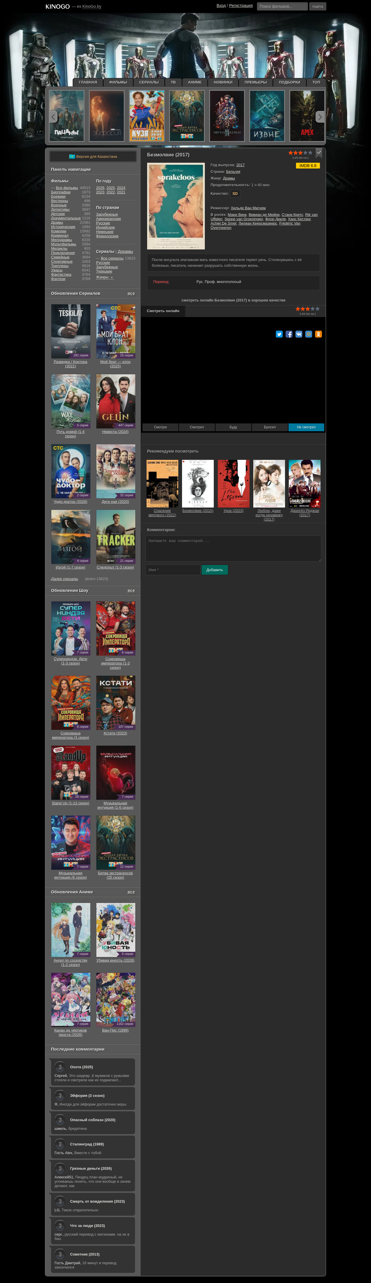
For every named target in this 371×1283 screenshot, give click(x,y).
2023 (100, 192)
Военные (59, 205)
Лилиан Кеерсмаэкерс (258, 223)
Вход (221, 5)
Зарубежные (107, 214)
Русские (103, 223)
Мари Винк (237, 214)
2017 (240, 165)
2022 (110, 192)
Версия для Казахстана (93, 157)
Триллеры (60, 266)
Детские (58, 214)
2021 (121, 192)
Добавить (215, 570)
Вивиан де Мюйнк (264, 214)
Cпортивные (61, 261)
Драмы (229, 178)
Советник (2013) (85, 1254)
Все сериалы (112, 258)
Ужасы (57, 270)
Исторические (63, 227)
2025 (110, 188)
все (131, 293)
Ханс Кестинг (299, 219)
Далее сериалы (64, 579)
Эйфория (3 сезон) (87, 1095)
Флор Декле (275, 219)
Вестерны (59, 201)
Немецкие (104, 231)
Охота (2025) (81, 1067)
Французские (107, 236)
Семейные (60, 257)
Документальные (66, 218)
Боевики (58, 196)
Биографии (60, 192)
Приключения (63, 253)
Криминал (59, 235)
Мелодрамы (61, 240)
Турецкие (104, 271)
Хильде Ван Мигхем (248, 208)
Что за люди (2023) (87, 1225)
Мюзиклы (59, 248)
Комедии (58, 231)
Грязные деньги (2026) (91, 1168)
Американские (108, 218)
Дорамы (125, 251)
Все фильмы (67, 188)
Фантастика (61, 274)
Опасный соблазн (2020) (92, 1120)
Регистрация (241, 5)
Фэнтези (58, 279)
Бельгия (233, 171)
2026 (100, 188)
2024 (121, 188)
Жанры (105, 277)
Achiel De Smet (224, 223)
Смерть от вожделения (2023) (97, 1201)
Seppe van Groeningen (243, 219)
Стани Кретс (292, 214)
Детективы (60, 209)
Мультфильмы (63, 244)
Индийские (105, 227)
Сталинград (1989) (87, 1144)
